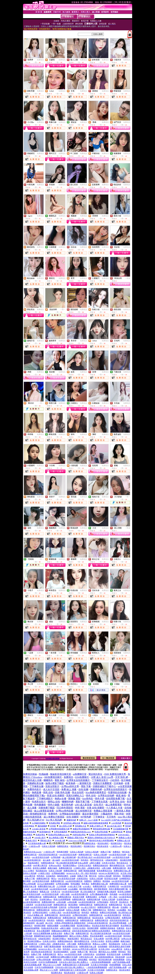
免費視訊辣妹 (30, 774)
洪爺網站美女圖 (35, 783)
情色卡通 (99, 798)
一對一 (62, 310)
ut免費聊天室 (79, 774)
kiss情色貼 (87, 798)
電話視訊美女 (95, 774)
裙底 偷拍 (121, 795)
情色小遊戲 (53, 804)
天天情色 (111, 817)
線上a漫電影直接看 (44, 811)
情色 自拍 (91, 795)
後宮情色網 (67, 804)
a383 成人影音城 (83, 804)
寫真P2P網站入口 (75, 795)
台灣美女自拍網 (106, 795)
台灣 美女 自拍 (117, 801)
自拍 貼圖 (83, 789)
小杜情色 (114, 780)
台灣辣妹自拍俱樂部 (69, 814)
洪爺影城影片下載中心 (104, 786)
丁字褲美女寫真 (99, 801)
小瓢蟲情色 (106, 814)
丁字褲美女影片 (100, 780)
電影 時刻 (119, 814)
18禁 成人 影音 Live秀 (102, 777)
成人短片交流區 (51, 789)
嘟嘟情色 (48, 780)
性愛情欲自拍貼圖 (117, 792)
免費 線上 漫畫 (68, 789)
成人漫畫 (32, 807)
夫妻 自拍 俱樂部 (95, 807)
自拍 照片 (98, 804)
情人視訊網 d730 (35, 820)
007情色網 (85, 817)
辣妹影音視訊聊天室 (60, 774)
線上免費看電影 (114, 804)
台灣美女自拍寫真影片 (115, 789)
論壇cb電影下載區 (54, 783)
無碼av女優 (60, 798)
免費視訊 (40, 60)
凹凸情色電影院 (65, 807)
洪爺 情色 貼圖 (62, 792)
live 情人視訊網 (54, 820)
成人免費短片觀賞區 (54, 817)
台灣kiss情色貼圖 (64, 811)
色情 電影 (80, 807)
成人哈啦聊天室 (83, 811)
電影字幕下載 (83, 801)
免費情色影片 (34, 789)
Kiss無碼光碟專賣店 (96, 792)
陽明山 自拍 (54, 801)
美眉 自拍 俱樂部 (55, 795)
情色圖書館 (40, 804)
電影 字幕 (86, 786)
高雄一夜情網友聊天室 (34, 814)
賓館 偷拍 (60, 780)
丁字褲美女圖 (37, 786)
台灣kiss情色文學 (70, 786)
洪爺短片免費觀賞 (102, 783)
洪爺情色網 (96, 789)
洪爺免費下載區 (46, 807)
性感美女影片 (39, 801)
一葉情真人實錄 (122, 811)
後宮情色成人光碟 (32, 780)
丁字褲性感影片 (45, 798)
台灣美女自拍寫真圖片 (78, 780)
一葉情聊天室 (84, 783)
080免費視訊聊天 (53, 777)
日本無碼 (118, 783)
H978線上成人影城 (52, 758)
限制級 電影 (74, 798)
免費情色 (52, 814)
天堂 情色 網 (121, 777)
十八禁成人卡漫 (114, 807)
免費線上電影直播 (103, 811)
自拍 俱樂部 (72, 817)
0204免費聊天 (82, 777)
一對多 (127, 278)
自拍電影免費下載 (115, 798)
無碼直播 (36, 792)
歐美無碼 (70, 783)
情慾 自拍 (48, 792)
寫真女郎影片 (52, 786)
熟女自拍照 (78, 792)
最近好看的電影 (90, 814)
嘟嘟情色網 (67, 801)
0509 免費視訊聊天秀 (115, 774)
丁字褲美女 (99, 817)
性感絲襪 (43, 774)
